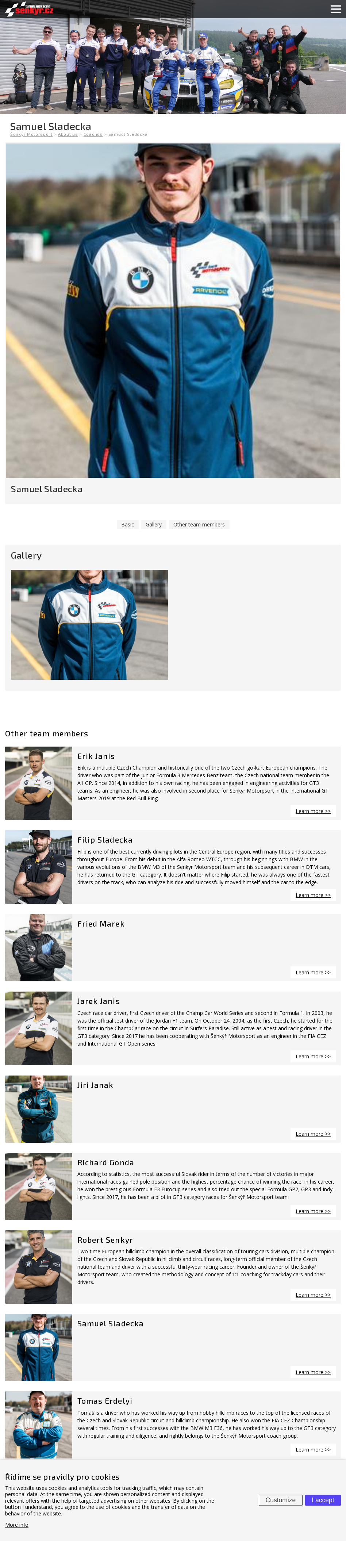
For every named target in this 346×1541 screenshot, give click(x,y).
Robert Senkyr (105, 1239)
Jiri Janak (95, 1084)
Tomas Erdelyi (104, 1400)
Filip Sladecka (105, 839)
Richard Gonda (105, 1162)
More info (16, 1525)
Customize (281, 1500)
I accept (323, 1500)
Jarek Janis (98, 1000)
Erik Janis (96, 755)
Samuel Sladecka (110, 1323)
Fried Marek (101, 923)
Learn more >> (313, 811)
